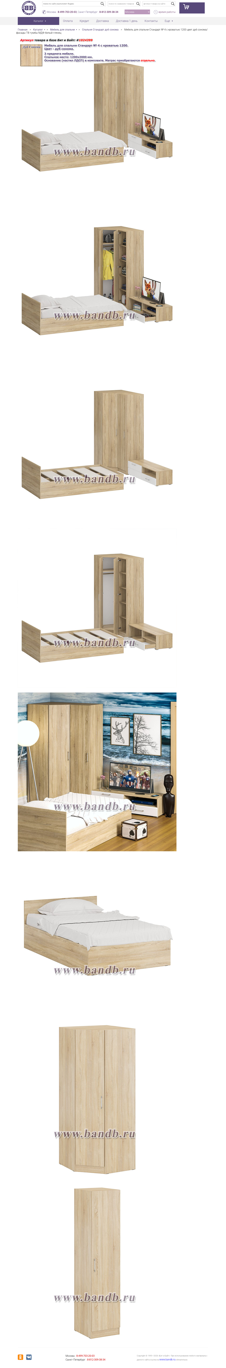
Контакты (151, 21)
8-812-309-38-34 (108, 11)
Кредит (84, 21)
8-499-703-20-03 (67, 11)
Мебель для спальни (62, 29)
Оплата (68, 21)
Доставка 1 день (127, 21)
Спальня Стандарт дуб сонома (100, 29)
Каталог (38, 29)
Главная (22, 29)
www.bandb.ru (167, 1359)
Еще (167, 21)
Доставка (102, 21)
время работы (167, 11)
